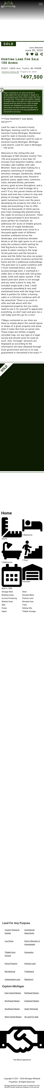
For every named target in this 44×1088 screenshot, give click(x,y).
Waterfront (28, 979)
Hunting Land (30, 963)
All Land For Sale (31, 1017)
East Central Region (13, 993)
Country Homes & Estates (12, 931)
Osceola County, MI (10, 72)
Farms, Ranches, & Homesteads (32, 943)
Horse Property (11, 963)
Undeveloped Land (12, 979)
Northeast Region (31, 993)
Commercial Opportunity (29, 931)
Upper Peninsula (31, 1009)
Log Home (9, 941)
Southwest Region (12, 1009)
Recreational (10, 971)
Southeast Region (31, 1001)
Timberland (29, 971)
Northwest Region (12, 1001)
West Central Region (13, 1017)
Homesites (28, 952)
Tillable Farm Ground (10, 954)
